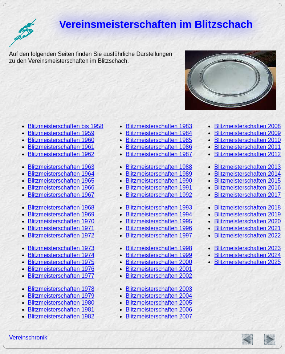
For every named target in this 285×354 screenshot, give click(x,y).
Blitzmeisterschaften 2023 (247, 248)
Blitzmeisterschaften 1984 (159, 133)
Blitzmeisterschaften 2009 (247, 133)
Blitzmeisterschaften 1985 (159, 140)
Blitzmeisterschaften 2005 (159, 303)
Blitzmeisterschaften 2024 (247, 255)
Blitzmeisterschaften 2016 (247, 187)
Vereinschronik (28, 337)
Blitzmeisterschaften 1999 (159, 255)
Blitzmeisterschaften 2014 (247, 174)
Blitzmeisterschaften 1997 (159, 235)
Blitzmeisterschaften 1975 (61, 262)
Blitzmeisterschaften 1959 (61, 133)
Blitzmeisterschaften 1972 (61, 235)
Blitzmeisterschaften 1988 (159, 167)
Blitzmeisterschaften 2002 (159, 276)
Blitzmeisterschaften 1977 (61, 276)
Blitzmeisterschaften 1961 (61, 147)
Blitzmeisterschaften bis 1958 (65, 126)
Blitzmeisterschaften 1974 (61, 255)
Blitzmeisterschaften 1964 (61, 174)
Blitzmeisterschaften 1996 (159, 228)
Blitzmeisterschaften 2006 (159, 309)
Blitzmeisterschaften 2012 (247, 154)
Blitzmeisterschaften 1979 (61, 296)
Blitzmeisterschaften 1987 (159, 154)
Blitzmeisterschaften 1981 (61, 309)
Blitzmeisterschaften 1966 (61, 187)
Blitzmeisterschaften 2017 (247, 195)
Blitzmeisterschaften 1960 (61, 140)
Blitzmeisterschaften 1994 (159, 214)
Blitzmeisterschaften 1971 (61, 228)
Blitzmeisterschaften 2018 (247, 207)
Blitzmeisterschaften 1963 (61, 167)
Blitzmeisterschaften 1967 (61, 195)
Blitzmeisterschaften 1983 (159, 126)
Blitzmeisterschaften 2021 (247, 228)
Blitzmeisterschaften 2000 (159, 262)
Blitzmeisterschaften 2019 (247, 214)
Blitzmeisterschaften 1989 (159, 174)
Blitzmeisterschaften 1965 (61, 181)
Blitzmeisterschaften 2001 (159, 269)
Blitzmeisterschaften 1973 (61, 248)
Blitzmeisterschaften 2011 (247, 147)
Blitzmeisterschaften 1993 (159, 207)
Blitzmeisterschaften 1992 (159, 195)
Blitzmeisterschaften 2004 (159, 296)
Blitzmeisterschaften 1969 (61, 214)
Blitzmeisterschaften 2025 (247, 262)
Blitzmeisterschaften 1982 (61, 316)
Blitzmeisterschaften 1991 (159, 187)
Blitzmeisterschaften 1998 (159, 248)
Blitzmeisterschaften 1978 (61, 289)
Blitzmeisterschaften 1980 (61, 303)
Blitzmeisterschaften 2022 (247, 235)
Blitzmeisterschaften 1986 (159, 147)
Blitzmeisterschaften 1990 (159, 181)
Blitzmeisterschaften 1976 (61, 269)
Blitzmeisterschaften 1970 (61, 221)
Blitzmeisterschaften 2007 (159, 316)
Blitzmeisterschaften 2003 (159, 289)
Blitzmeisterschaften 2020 (247, 221)
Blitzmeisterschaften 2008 (247, 126)
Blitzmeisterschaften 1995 (159, 221)
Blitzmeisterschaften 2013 (247, 167)
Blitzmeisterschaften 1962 (61, 154)
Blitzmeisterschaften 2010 (247, 140)
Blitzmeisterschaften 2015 (247, 181)
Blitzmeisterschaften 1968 (61, 207)
